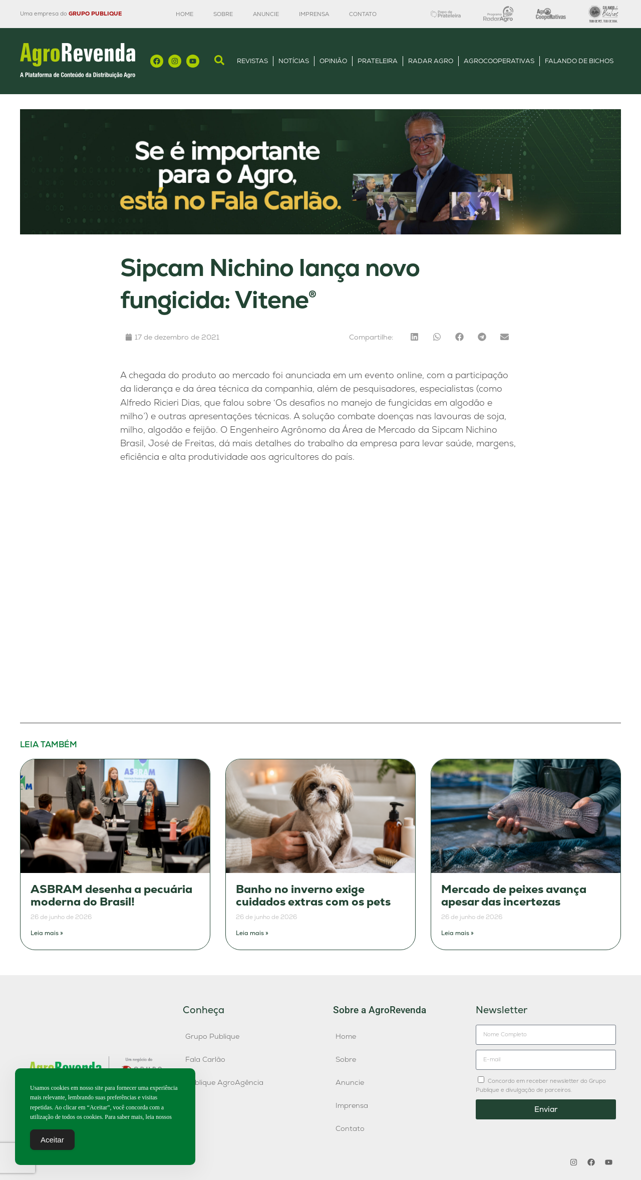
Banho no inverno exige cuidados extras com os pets (313, 896)
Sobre (223, 14)
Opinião (333, 61)
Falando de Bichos (579, 61)
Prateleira (378, 61)
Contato (363, 14)
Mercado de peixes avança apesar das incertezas (513, 896)
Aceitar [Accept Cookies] (52, 1139)
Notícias (293, 61)
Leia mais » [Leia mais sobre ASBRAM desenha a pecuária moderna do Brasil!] (47, 933)
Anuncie (266, 14)
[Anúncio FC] (320, 231)
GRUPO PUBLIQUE (95, 13)
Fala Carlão (205, 1059)
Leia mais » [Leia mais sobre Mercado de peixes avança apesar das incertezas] (457, 933)
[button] (414, 337)
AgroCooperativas (499, 61)
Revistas (252, 61)
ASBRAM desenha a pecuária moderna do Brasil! (111, 896)
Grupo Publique (212, 1036)
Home (184, 14)
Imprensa (314, 14)
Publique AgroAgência (224, 1082)
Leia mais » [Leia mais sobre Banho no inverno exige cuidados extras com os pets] (252, 933)
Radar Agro (430, 61)
